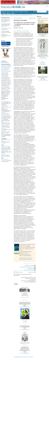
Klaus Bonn (18, 28)
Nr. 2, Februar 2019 (16, 14)
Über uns (8, 13)
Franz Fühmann (8, 81)
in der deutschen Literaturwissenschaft (5, 160)
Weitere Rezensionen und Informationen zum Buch (25, 258)
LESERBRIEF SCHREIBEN (30, 265)
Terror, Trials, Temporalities (4, 134)
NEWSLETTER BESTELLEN (30, 270)
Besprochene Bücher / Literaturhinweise (21, 31)
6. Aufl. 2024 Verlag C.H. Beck (43, 36)
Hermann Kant (4, 71)
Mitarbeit (3, 13)
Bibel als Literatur (6, 154)
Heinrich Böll (3, 66)
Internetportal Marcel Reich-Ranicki (5, 90)
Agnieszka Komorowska (25, 244)
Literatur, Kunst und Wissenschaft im (5, 147)
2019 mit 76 (3, 112)
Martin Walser (5, 67)
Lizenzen (26, 281)
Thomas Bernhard (4, 76)
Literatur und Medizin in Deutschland (5, 128)
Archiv (8, 11)
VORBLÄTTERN (32, 18)
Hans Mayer (3, 22)
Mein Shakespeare (4, 69)
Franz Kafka (3, 143)
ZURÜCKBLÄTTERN (18, 18)
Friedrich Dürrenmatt (4, 73)
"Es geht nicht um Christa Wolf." (5, 115)
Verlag (46, 6)
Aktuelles (3, 11)
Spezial (12, 11)
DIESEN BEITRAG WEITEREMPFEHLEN (28, 267)
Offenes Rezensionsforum (6, 28)
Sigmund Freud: (6, 152)
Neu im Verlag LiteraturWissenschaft (43, 58)
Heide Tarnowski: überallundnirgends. (5, 106)
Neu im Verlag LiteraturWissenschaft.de (42, 80)
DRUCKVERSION (32, 268)
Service (26, 11)
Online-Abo (3, 36)
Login (13, 13)
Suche (34, 11)
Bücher (16, 11)
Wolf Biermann (6, 68)
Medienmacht (4, 26)
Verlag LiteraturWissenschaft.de (24, 306)
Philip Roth (9, 65)
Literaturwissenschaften (26, 14)
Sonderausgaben (4, 62)
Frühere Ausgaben (8, 14)
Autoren (21, 11)
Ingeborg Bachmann (5, 86)
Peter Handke (8, 83)
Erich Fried (3, 79)
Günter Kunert (4, 65)
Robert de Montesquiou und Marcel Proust (5, 125)
